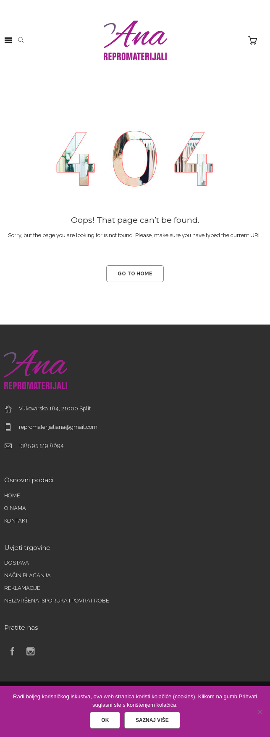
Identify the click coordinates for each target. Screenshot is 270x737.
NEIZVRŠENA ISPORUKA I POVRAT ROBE (56, 600)
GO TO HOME (135, 274)
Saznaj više (152, 720)
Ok (105, 720)
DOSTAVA (16, 563)
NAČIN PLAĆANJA (27, 575)
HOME (12, 495)
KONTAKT (16, 521)
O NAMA (15, 508)
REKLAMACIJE (22, 588)
